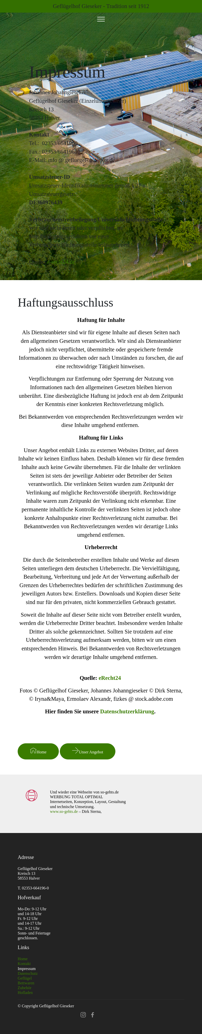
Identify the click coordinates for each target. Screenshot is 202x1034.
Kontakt (24, 963)
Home (38, 750)
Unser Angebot (87, 750)
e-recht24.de (61, 262)
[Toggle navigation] (101, 19)
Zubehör (24, 988)
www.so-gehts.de (64, 811)
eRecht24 (110, 678)
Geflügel (25, 978)
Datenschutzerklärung (127, 711)
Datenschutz (28, 973)
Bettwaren (26, 983)
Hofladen (25, 992)
